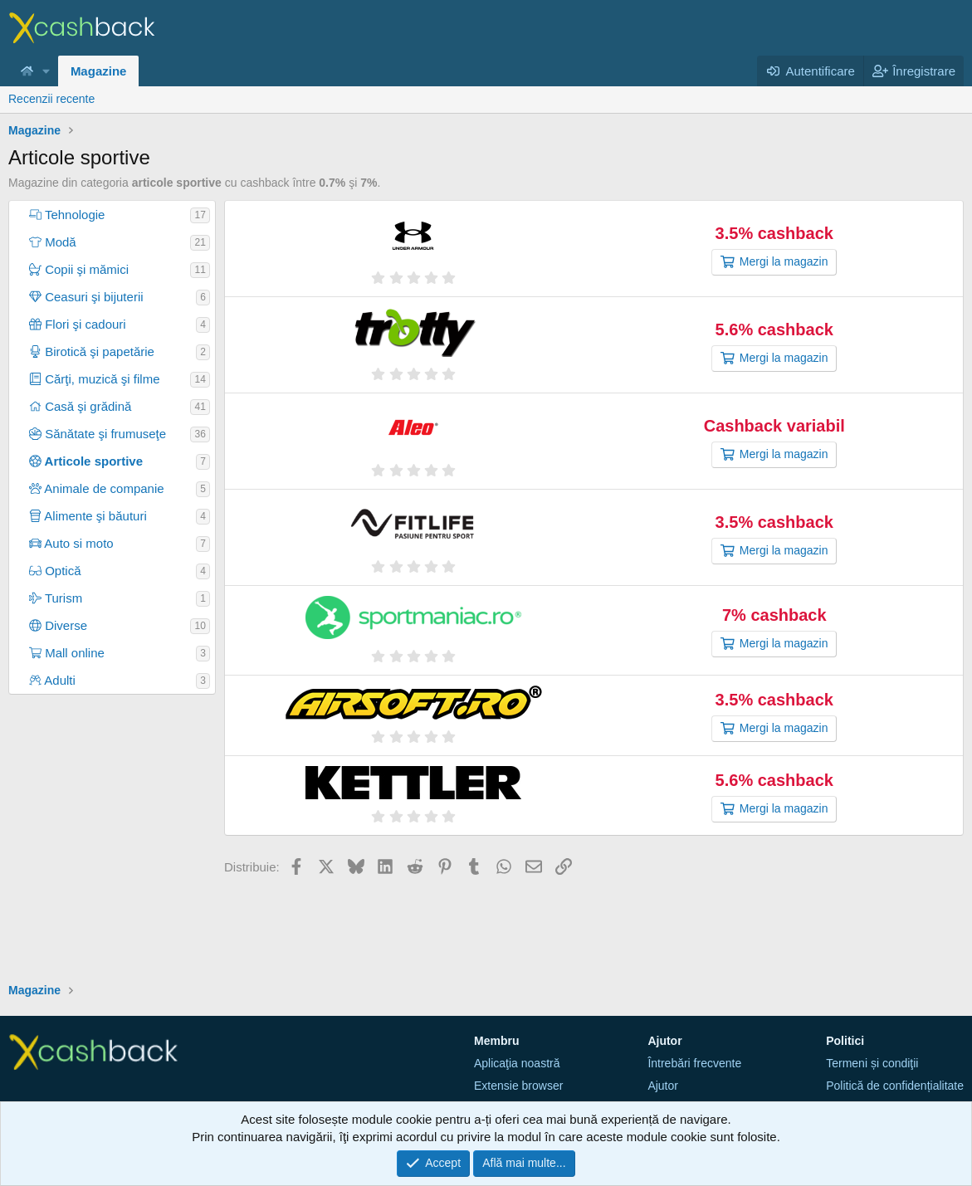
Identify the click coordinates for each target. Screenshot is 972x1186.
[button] (46, 71)
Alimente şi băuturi (88, 516)
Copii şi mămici (79, 269)
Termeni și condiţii (872, 1063)
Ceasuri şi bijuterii (86, 297)
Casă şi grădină (80, 406)
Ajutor (662, 1085)
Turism (55, 598)
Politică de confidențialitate (895, 1085)
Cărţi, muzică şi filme (94, 379)
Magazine (99, 71)
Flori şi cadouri (77, 324)
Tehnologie (67, 214)
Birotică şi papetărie (91, 351)
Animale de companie (96, 488)
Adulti (52, 680)
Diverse (58, 625)
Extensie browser (518, 1085)
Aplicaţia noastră (517, 1063)
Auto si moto (71, 543)
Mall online (67, 653)
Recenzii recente (51, 98)
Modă (52, 242)
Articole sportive (86, 461)
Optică (55, 571)
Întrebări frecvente (694, 1063)
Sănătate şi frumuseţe (97, 434)
